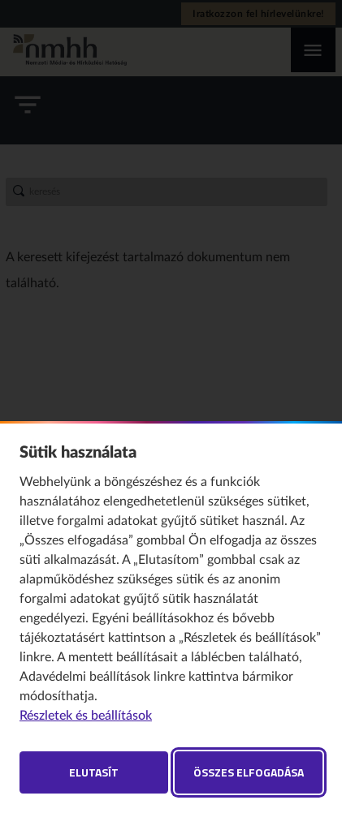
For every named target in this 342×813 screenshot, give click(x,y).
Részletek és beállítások (85, 715)
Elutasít (94, 772)
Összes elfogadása (248, 772)
